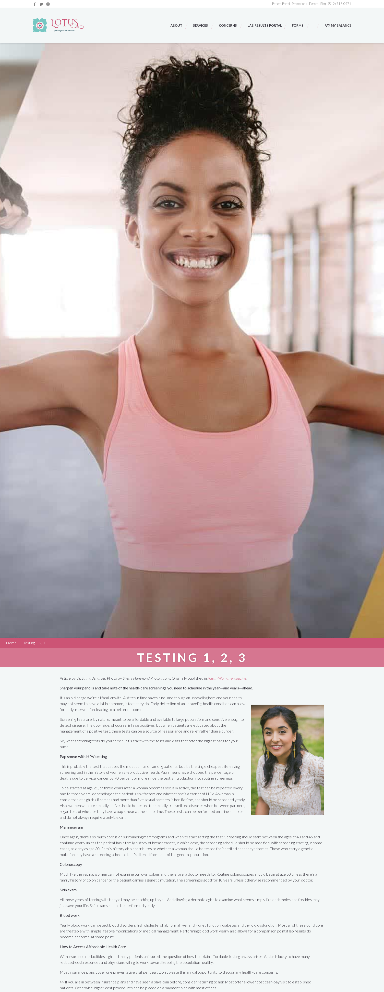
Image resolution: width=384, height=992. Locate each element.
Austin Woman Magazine (227, 678)
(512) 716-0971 (339, 4)
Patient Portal (281, 4)
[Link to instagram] (48, 3)
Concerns (228, 25)
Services (201, 25)
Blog (323, 4)
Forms (298, 25)
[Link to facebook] (35, 3)
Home (11, 642)
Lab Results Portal (265, 25)
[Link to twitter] (41, 3)
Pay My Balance (337, 25)
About (176, 25)
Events (313, 4)
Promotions (299, 4)
